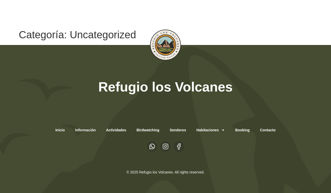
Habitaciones (210, 130)
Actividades (116, 130)
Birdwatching (147, 130)
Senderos (178, 130)
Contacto (268, 130)
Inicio (60, 130)
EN (58, 13)
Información (85, 130)
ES (48, 13)
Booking (242, 130)
